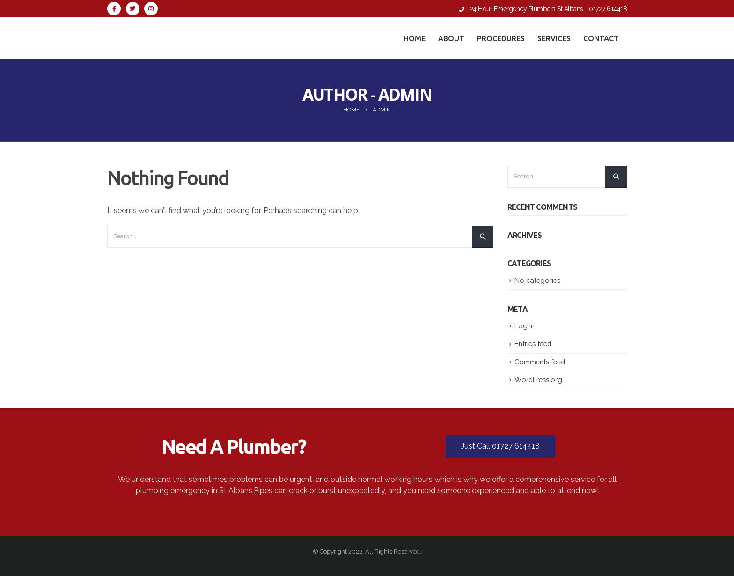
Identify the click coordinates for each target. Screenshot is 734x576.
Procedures (501, 38)
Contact (601, 38)
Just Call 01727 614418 (500, 446)
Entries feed (532, 343)
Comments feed (539, 362)
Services (554, 38)
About (451, 38)
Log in (524, 326)
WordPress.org (538, 380)
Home (415, 38)
